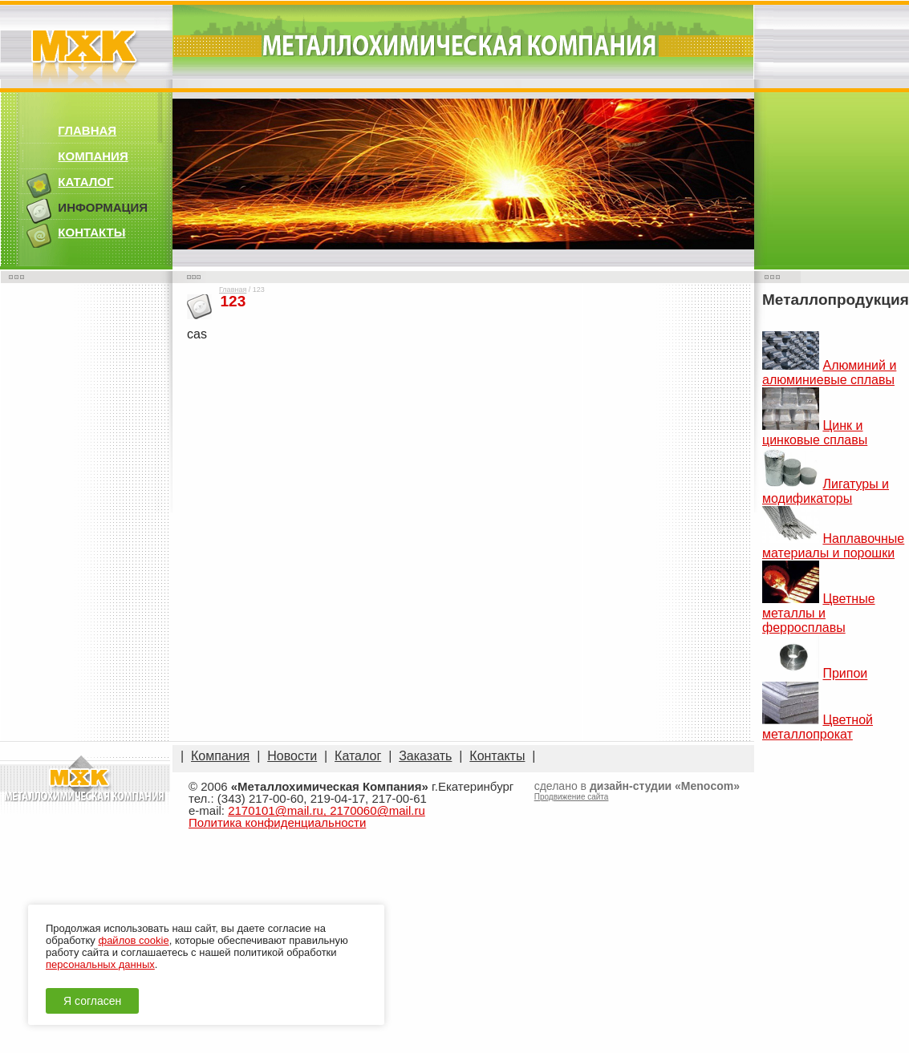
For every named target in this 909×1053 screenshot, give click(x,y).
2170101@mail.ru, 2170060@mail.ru (326, 810)
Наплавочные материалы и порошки (833, 546)
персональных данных (100, 964)
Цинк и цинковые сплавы (814, 433)
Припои (844, 674)
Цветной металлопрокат (817, 727)
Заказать (425, 756)
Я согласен (92, 1000)
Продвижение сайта (571, 796)
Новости (292, 756)
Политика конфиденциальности (277, 822)
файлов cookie (133, 940)
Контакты (497, 756)
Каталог (358, 756)
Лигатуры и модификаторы (825, 491)
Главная (232, 290)
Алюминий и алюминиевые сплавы (829, 372)
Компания (220, 756)
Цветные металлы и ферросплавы (818, 613)
